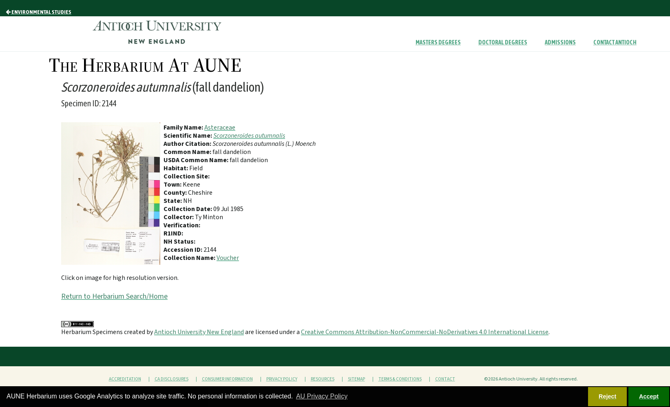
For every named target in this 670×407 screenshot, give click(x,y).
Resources (322, 379)
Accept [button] (649, 396)
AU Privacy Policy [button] (321, 396)
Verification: (182, 225)
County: (176, 192)
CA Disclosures (171, 379)
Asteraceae (219, 127)
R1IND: (173, 233)
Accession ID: (183, 249)
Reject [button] (607, 396)
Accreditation (125, 379)
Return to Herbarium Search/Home (114, 296)
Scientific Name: (188, 135)
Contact (445, 379)
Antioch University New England (199, 332)
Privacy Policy (281, 379)
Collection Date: (188, 209)
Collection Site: (187, 176)
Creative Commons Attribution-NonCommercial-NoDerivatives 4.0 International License (424, 332)
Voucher (228, 257)
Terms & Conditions (400, 379)
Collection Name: (190, 257)
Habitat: (176, 168)
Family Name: (184, 127)
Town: (173, 184)
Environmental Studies (38, 12)
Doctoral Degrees (502, 42)
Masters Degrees (438, 42)
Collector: (179, 217)
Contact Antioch (615, 42)
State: (173, 200)
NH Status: (179, 241)
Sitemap (356, 379)
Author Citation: (188, 143)
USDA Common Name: (197, 160)
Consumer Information (227, 379)
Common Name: (188, 151)
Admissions (560, 42)
